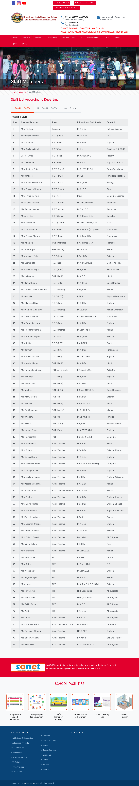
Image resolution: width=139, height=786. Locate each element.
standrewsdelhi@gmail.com (113, 17)
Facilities (105, 38)
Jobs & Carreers (49, 750)
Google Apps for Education (36, 715)
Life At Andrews (49, 740)
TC (81, 38)
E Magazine (17, 772)
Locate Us (47, 755)
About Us (26, 38)
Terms (45, 760)
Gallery (116, 38)
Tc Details (16, 762)
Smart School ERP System (80, 715)
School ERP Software (31, 783)
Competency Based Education (15, 717)
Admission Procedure (21, 743)
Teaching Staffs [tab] (22, 108)
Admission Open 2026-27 (66, 8)
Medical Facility (124, 715)
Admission (39, 38)
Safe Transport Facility (58, 717)
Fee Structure (18, 748)
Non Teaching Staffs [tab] (47, 108)
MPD (15, 44)
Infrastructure (92, 38)
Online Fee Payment (85, 3)
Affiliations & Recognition (22, 738)
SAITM (24, 44)
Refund (46, 764)
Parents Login (62, 3)
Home (15, 38)
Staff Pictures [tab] (71, 108)
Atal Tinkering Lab (102, 715)
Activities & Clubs (68, 38)
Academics (52, 38)
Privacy (46, 769)
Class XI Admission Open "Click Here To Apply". (92, 28)
